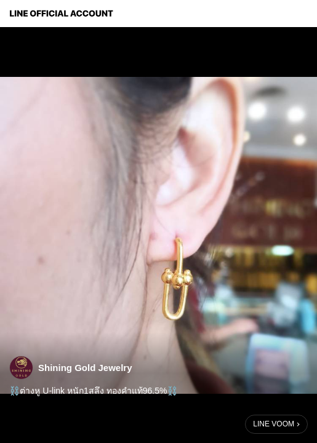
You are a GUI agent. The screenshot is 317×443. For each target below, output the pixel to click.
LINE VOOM (273, 424)
